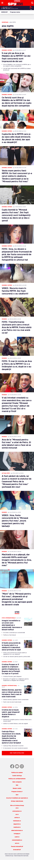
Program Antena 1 (17, 792)
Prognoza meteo (15, 12)
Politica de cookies (17, 773)
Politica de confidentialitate (17, 779)
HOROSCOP (4, 12)
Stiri (17, 795)
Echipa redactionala (17, 801)
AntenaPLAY (17, 850)
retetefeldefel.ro (17, 840)
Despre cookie (17, 788)
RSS (17, 785)
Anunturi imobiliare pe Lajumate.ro (17, 798)
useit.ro (17, 837)
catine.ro (17, 818)
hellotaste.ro (17, 821)
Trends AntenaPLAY (17, 847)
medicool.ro (17, 827)
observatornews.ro (17, 831)
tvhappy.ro (17, 834)
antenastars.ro (17, 811)
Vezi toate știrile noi (17, 753)
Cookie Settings (17, 776)
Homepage (5, 22)
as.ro (17, 814)
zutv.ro (17, 843)
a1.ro (17, 808)
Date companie (17, 782)
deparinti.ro (17, 824)
